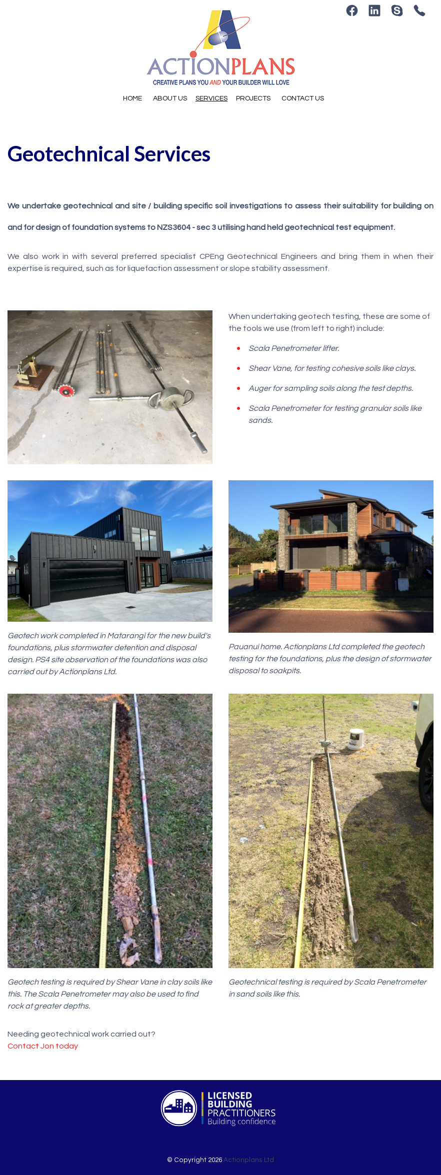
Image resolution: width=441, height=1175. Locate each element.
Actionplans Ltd (249, 1160)
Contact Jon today (43, 1046)
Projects (253, 98)
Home (132, 98)
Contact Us (303, 98)
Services (212, 98)
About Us (170, 98)
